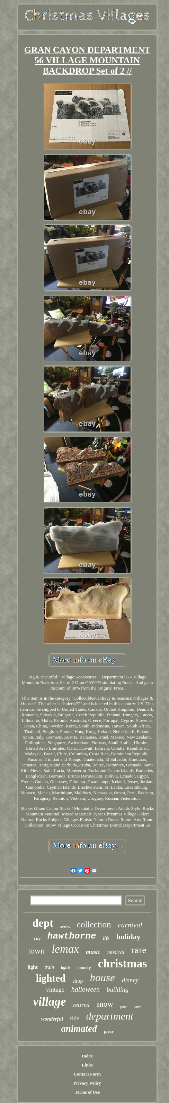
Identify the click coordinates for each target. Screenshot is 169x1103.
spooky (84, 968)
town (36, 950)
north (138, 1007)
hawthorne (71, 936)
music (93, 952)
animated (79, 1028)
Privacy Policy (87, 1083)
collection (94, 924)
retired (81, 1004)
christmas (122, 963)
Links (87, 1065)
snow (104, 1004)
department (110, 1016)
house (102, 978)
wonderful (52, 1019)
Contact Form (87, 1074)
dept (42, 923)
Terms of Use (87, 1092)
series (65, 926)
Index (87, 1055)
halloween (85, 989)
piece (109, 1031)
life (106, 938)
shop (77, 981)
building (117, 989)
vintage (55, 989)
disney (130, 980)
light (32, 967)
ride (74, 1018)
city (37, 938)
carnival (130, 925)
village (49, 1001)
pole (123, 1007)
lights (65, 967)
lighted (50, 978)
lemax (65, 949)
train (49, 967)
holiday (128, 936)
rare (138, 949)
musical (116, 952)
